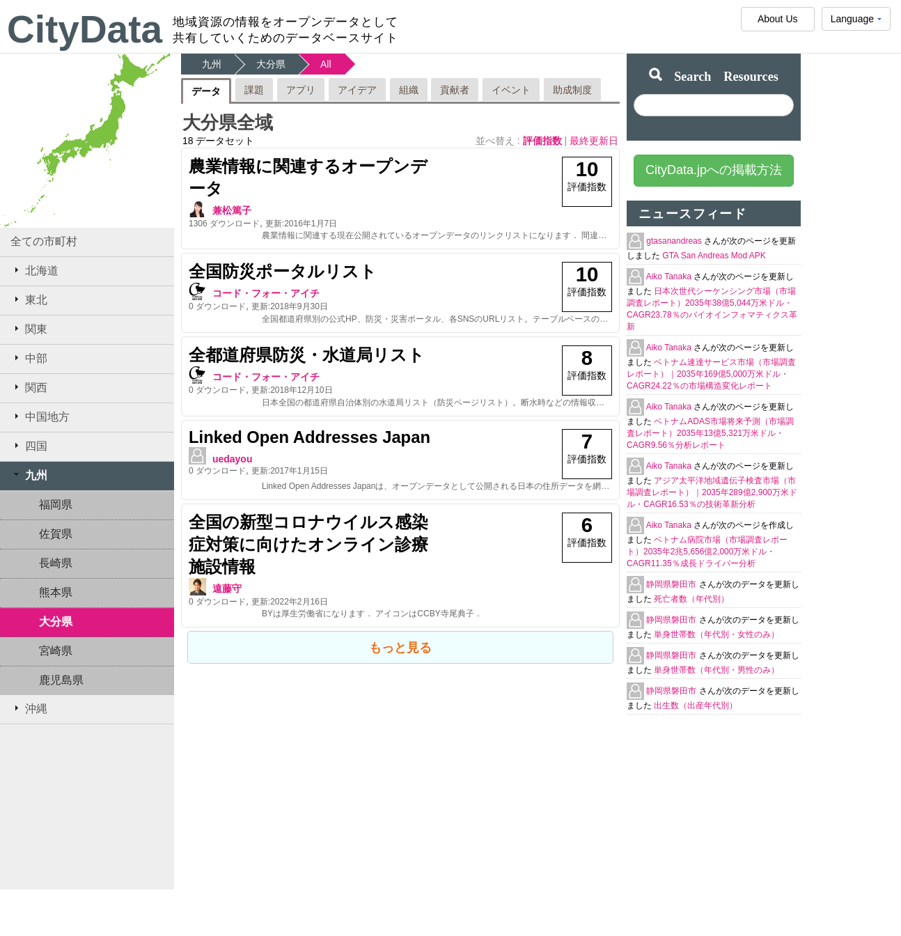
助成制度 (572, 89)
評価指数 (544, 140)
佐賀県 (55, 534)
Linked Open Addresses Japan (309, 437)
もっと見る (400, 648)
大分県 (55, 621)
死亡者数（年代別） (691, 599)
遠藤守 (227, 588)
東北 (28, 299)
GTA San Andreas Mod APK (714, 255)
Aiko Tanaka (670, 276)
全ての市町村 (43, 241)
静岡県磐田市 (672, 584)
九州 (28, 475)
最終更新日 (594, 140)
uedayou (232, 459)
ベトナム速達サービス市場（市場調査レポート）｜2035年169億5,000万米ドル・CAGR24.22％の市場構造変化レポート (711, 374)
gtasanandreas (675, 241)
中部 (28, 358)
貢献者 (454, 89)
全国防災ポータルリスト (283, 271)
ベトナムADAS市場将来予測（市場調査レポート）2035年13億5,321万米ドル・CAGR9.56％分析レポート (710, 433)
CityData (84, 29)
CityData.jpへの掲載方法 (713, 170)
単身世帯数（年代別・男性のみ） (716, 670)
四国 (28, 445)
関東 (28, 328)
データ (206, 91)
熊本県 (55, 592)
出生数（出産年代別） (695, 705)
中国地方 (40, 416)
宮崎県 (55, 651)
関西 (28, 387)
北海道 (34, 270)
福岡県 (55, 504)
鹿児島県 (61, 680)
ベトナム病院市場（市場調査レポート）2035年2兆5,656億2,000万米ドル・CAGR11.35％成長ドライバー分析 (707, 551)
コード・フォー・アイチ (266, 293)
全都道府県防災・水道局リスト (307, 354)
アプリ (300, 89)
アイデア (357, 89)
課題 (254, 89)
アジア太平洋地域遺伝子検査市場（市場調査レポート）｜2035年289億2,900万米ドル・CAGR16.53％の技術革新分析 (712, 492)
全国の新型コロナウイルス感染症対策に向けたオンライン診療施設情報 (308, 544)
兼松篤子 (231, 210)
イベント (511, 89)
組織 (408, 89)
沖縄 (28, 708)
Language (856, 22)
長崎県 (55, 563)
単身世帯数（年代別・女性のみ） (716, 634)
